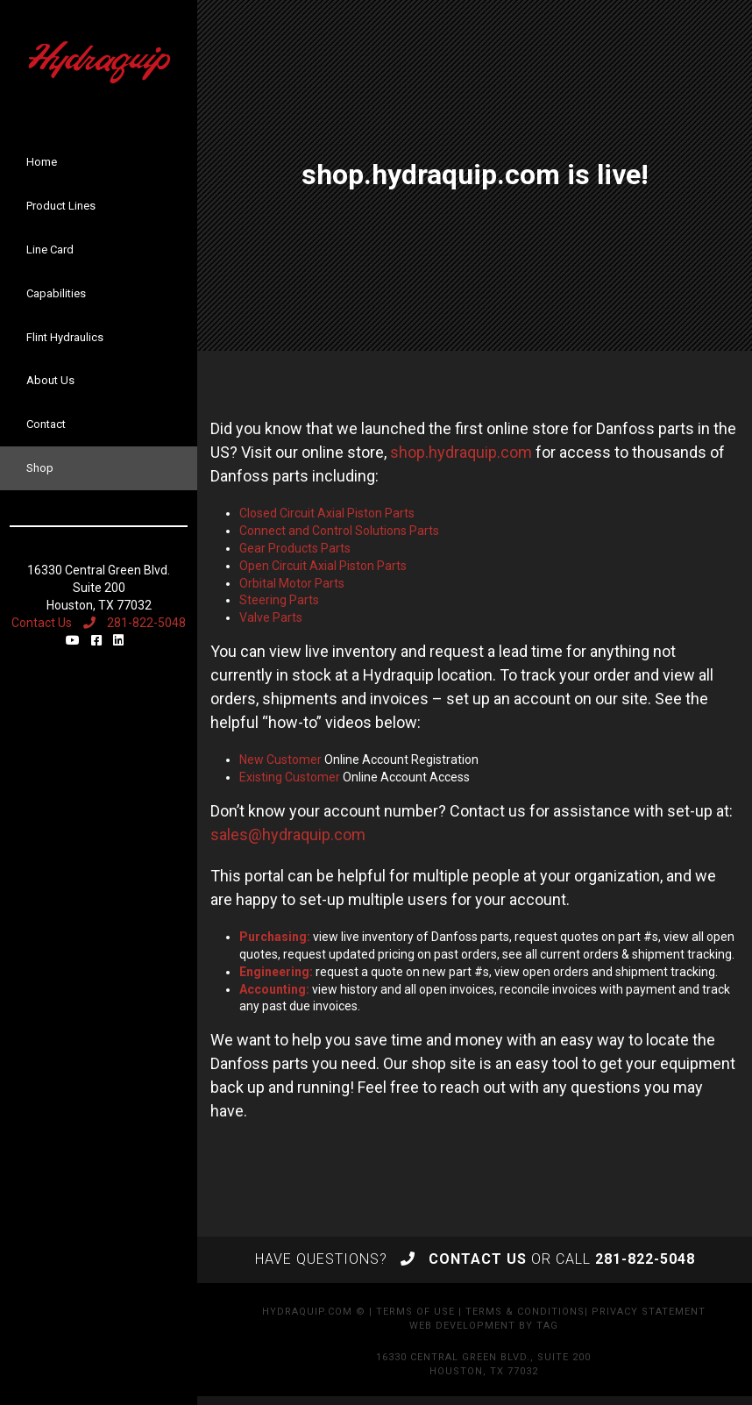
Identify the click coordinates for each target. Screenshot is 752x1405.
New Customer (280, 759)
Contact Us (41, 623)
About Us (50, 380)
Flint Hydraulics (64, 337)
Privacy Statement (649, 1311)
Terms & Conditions (525, 1311)
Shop (39, 467)
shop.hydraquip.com (461, 452)
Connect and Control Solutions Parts (339, 531)
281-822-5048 (134, 623)
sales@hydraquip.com (287, 834)
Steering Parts (279, 600)
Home (41, 161)
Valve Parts (270, 617)
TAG (547, 1325)
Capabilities (56, 293)
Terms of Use (415, 1311)
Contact (46, 424)
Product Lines (61, 205)
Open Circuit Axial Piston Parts (323, 566)
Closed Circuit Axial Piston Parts (327, 513)
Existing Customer (289, 777)
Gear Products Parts (295, 548)
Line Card (50, 249)
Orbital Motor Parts (291, 583)
